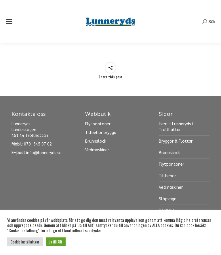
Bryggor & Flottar (176, 141)
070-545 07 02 (38, 144)
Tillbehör (167, 175)
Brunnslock (169, 152)
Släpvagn (167, 199)
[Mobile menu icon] (9, 21)
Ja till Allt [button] (55, 242)
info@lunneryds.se (44, 152)
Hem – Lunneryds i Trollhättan (176, 127)
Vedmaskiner (171, 187)
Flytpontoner (171, 164)
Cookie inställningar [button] (25, 242)
